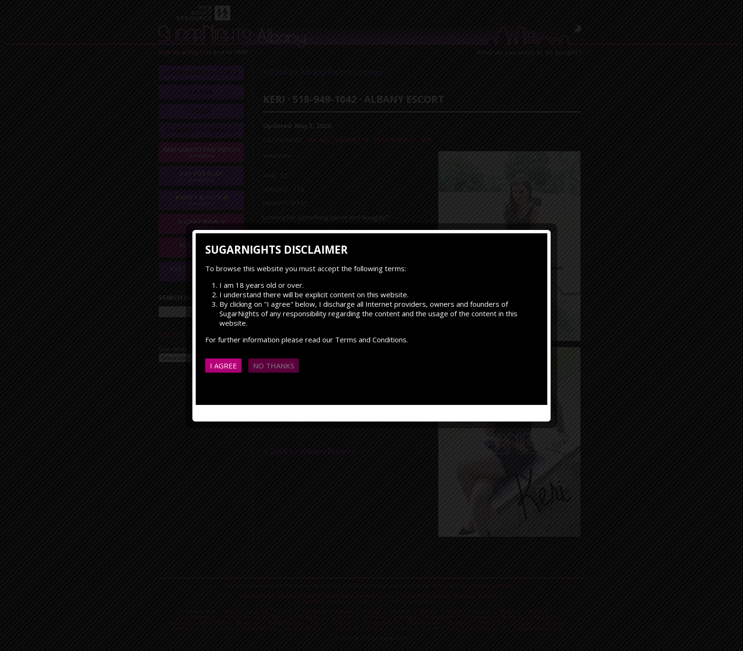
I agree (223, 365)
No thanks (273, 365)
